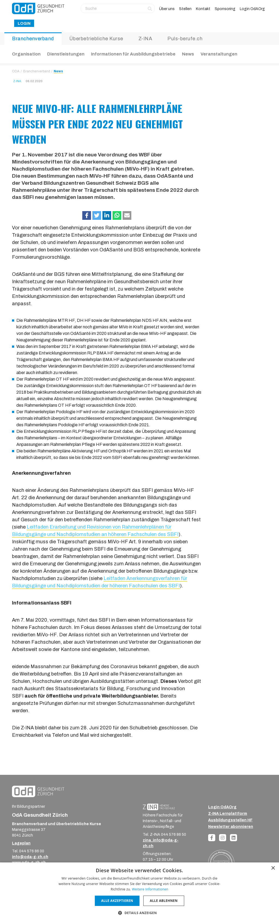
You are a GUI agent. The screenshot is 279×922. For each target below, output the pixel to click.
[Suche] (117, 8)
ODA (15, 71)
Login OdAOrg (252, 9)
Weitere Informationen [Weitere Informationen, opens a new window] (150, 889)
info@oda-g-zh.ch (30, 857)
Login (24, 23)
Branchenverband (33, 38)
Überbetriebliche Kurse (96, 38)
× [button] (273, 868)
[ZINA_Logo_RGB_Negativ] (159, 807)
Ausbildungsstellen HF (230, 820)
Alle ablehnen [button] (164, 900)
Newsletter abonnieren (230, 827)
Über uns (167, 9)
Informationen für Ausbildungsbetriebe (133, 54)
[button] (86, 215)
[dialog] (139, 892)
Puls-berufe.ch (184, 38)
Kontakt (203, 9)
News (188, 54)
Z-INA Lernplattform (227, 814)
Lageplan (21, 843)
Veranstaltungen (219, 54)
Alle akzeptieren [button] (117, 900)
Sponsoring (225, 9)
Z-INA (145, 38)
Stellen (185, 9)
